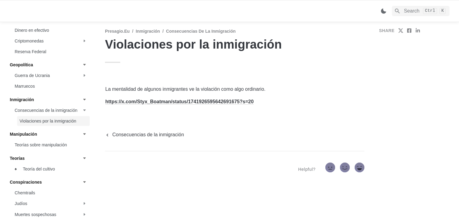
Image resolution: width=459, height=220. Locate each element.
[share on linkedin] (417, 30)
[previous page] (144, 135)
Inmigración (148, 31)
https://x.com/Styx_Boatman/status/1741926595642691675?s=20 (179, 101)
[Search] (421, 11)
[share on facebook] (409, 30)
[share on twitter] (400, 30)
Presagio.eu (117, 31)
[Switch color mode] (383, 11)
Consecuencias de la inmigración (201, 31)
